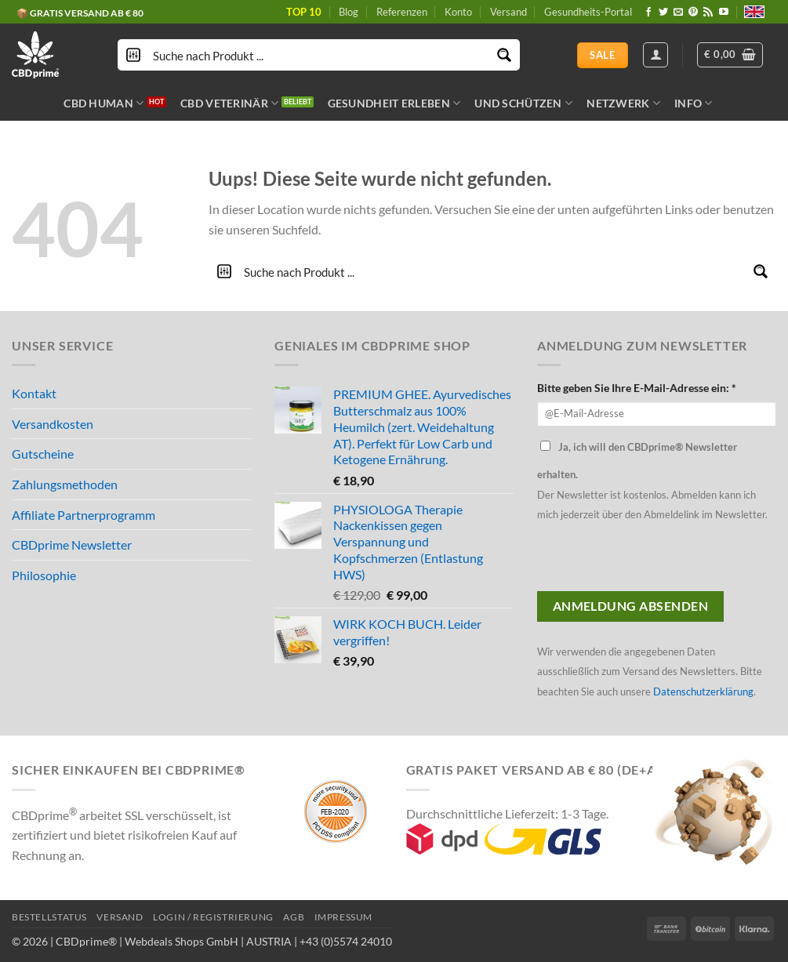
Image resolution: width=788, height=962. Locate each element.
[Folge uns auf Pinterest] (693, 12)
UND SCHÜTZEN (523, 103)
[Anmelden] (655, 54)
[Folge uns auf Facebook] (648, 12)
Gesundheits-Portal (588, 11)
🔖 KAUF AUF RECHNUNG (74, 12)
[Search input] (319, 55)
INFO (693, 103)
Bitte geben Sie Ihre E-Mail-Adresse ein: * (636, 387)
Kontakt (34, 393)
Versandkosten (52, 423)
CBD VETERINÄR (229, 103)
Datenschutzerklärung (703, 691)
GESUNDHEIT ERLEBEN (394, 103)
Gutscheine (43, 453)
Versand (508, 11)
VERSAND (119, 917)
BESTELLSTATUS (49, 917)
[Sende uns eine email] (678, 12)
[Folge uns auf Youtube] (723, 12)
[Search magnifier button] (504, 55)
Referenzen (401, 11)
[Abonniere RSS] (708, 12)
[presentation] (656, 560)
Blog (348, 11)
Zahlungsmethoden (65, 484)
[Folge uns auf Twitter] (663, 12)
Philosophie (44, 575)
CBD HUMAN (103, 103)
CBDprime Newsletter (72, 544)
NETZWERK (623, 103)
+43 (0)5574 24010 (346, 941)
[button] (730, 54)
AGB (293, 917)
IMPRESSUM (343, 917)
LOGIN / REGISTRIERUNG (213, 917)
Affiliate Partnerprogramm (83, 514)
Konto (458, 11)
